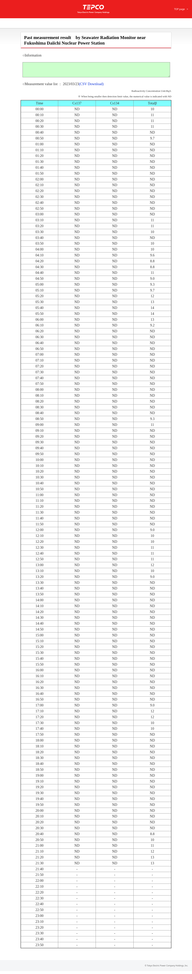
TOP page (179, 9)
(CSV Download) (91, 87)
